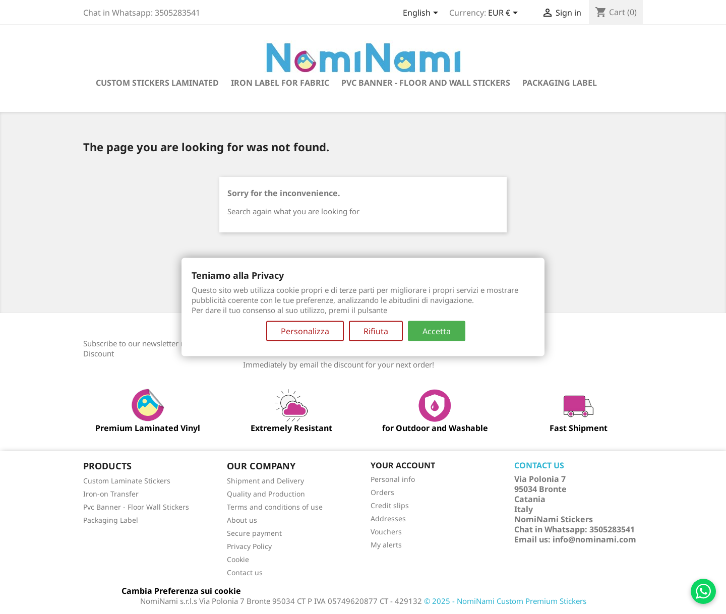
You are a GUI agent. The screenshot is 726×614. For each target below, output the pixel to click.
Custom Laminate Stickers (126, 480)
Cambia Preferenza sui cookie (181, 590)
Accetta (436, 330)
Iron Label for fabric (280, 82)
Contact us (245, 572)
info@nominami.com (594, 539)
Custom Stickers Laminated (157, 82)
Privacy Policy (249, 546)
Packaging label (559, 82)
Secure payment (254, 533)
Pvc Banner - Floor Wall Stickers (136, 507)
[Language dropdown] (422, 14)
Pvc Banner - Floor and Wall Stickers (425, 82)
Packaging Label (110, 520)
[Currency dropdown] (504, 14)
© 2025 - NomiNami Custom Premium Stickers (505, 601)
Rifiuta (376, 330)
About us (242, 520)
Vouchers (386, 531)
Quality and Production (266, 494)
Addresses (388, 518)
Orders (382, 492)
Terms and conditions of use (275, 507)
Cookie (238, 559)
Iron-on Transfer (111, 494)
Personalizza (305, 330)
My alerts (386, 544)
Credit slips (390, 505)
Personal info (393, 479)
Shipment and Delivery (265, 480)
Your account (403, 465)
